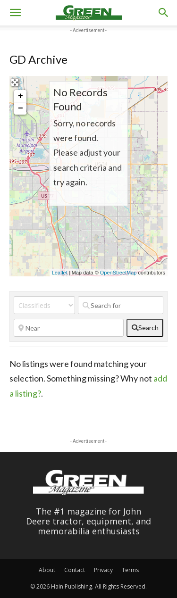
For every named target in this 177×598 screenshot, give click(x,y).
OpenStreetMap (118, 272)
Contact (74, 570)
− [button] (20, 108)
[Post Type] (44, 305)
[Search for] (120, 305)
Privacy (103, 570)
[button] (15, 12)
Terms (130, 570)
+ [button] (20, 96)
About (47, 570)
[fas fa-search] (144, 328)
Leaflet (59, 272)
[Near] (69, 328)
